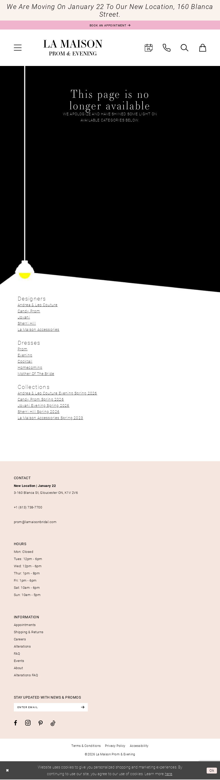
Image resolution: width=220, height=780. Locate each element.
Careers (20, 639)
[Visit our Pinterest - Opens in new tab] (41, 723)
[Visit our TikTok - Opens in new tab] (53, 723)
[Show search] (185, 47)
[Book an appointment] (110, 25)
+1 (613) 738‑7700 (28, 507)
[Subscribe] (85, 707)
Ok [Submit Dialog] (211, 770)
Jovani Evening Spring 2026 (44, 405)
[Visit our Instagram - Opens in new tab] (28, 723)
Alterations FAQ (26, 675)
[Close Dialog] (8, 770)
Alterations (22, 646)
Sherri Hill (27, 323)
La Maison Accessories (39, 329)
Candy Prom (29, 311)
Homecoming (30, 367)
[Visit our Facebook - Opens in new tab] (15, 723)
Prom (23, 348)
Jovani (24, 317)
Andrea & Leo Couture (38, 304)
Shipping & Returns (29, 632)
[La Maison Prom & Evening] (72, 48)
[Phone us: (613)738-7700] (167, 47)
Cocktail (25, 361)
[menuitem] (18, 47)
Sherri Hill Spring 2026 (39, 411)
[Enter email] (52, 707)
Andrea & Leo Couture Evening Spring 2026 (57, 393)
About (18, 668)
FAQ (17, 653)
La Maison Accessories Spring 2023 (50, 417)
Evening (25, 355)
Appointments (25, 624)
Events (19, 660)
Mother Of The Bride (36, 373)
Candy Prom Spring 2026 (41, 399)
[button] (18, 47)
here (168, 773)
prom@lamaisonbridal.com (35, 521)
